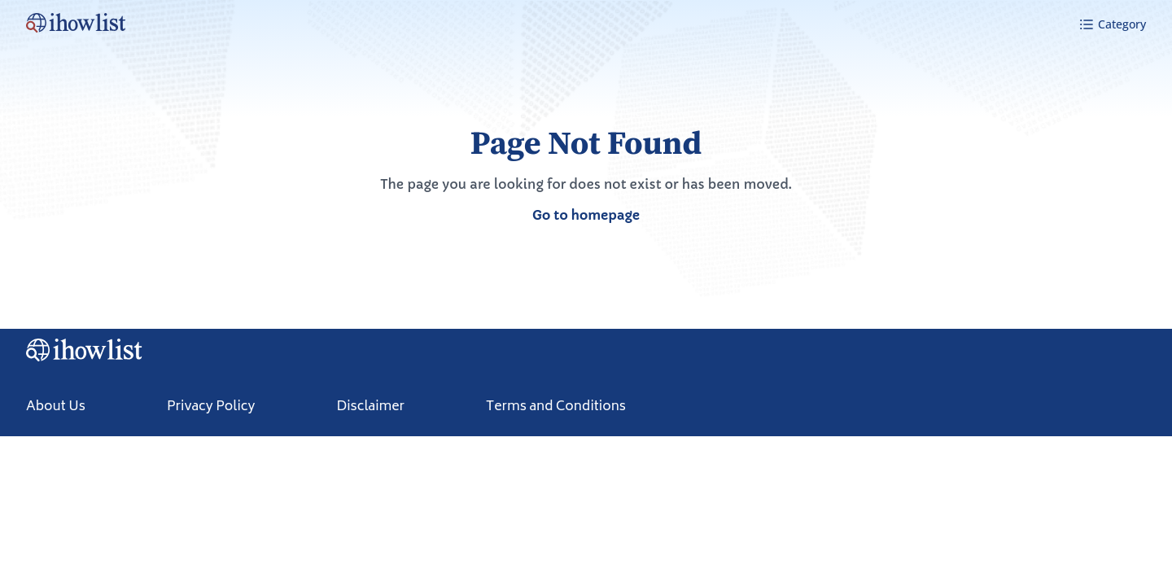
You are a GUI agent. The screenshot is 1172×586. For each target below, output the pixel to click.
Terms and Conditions (556, 407)
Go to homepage (586, 215)
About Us (55, 407)
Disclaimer (370, 407)
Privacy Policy (211, 407)
